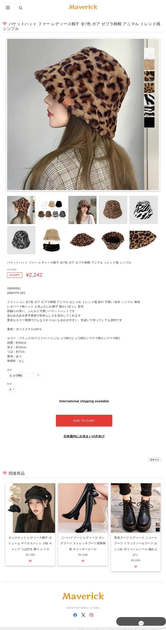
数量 (9, 384)
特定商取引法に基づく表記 (132, 626)
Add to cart (84, 416)
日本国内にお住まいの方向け (84, 432)
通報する (154, 455)
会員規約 (153, 626)
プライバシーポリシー (105, 626)
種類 (9, 370)
